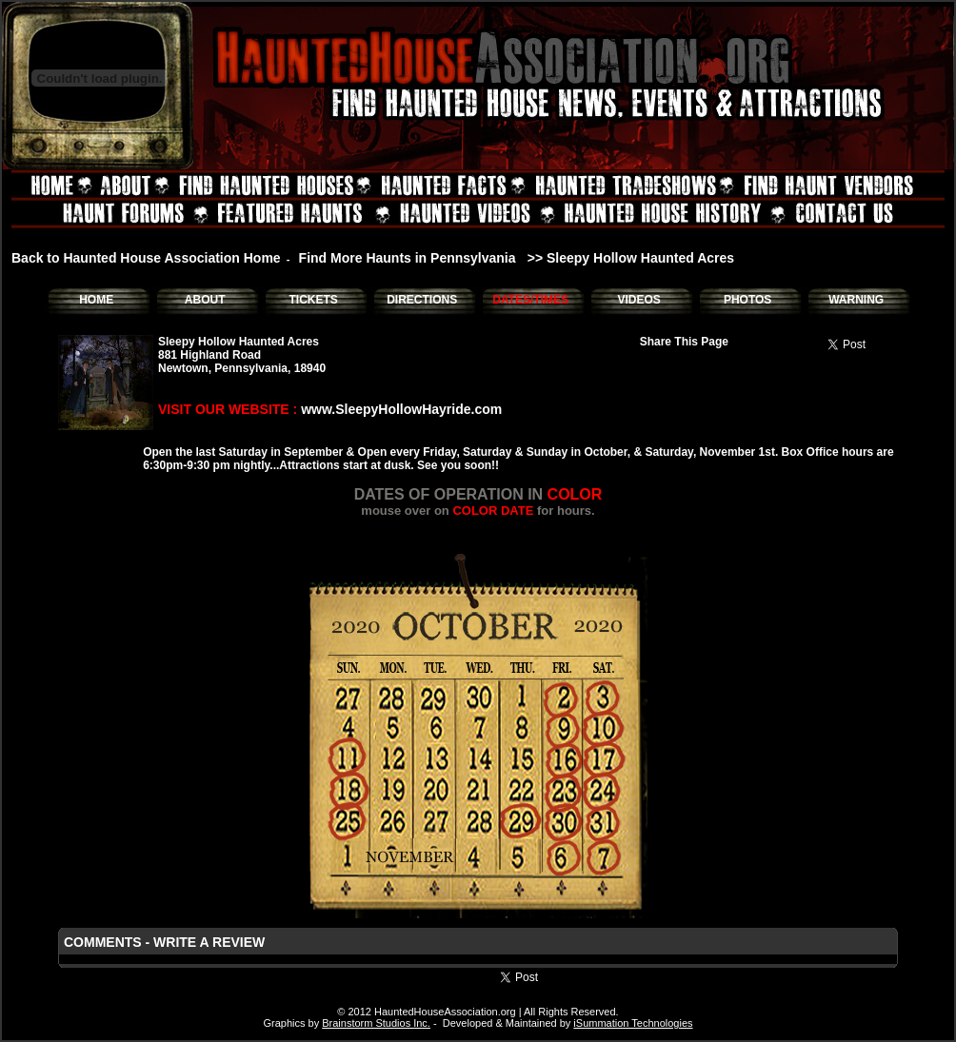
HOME (96, 299)
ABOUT (205, 299)
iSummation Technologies (632, 1023)
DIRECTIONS (422, 299)
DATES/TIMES (530, 299)
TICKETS (313, 299)
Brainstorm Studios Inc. (376, 1023)
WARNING (856, 299)
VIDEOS (638, 299)
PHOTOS (747, 299)
